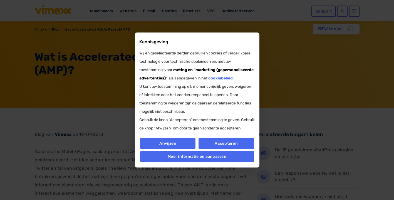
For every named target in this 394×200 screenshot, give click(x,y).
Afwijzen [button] (167, 143)
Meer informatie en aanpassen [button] (197, 156)
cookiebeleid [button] (220, 78)
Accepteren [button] (226, 143)
